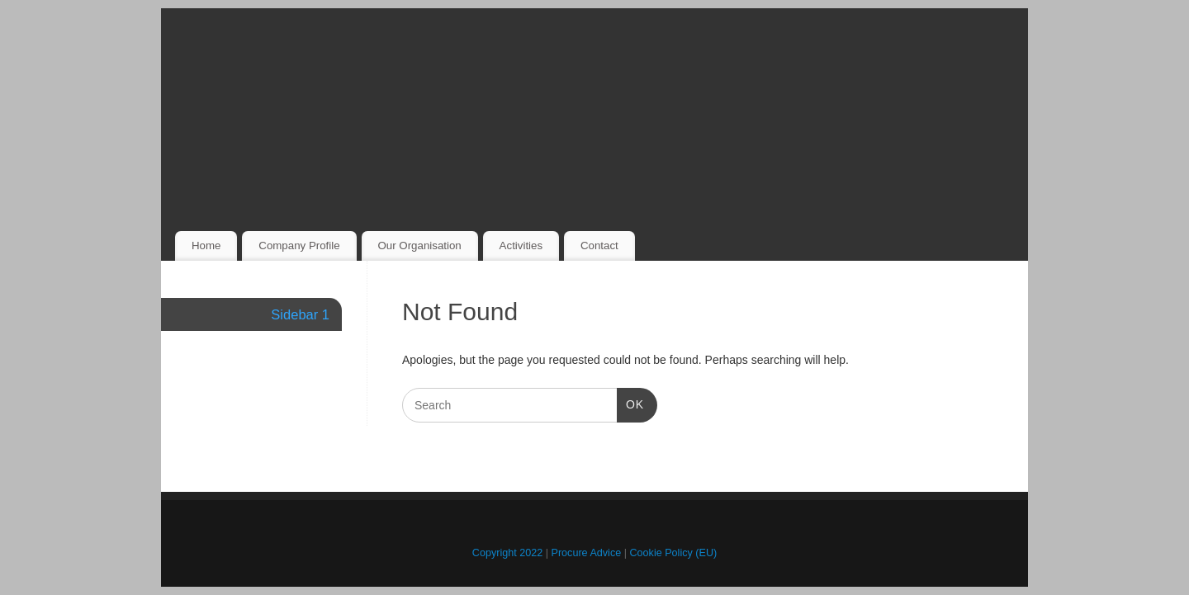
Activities (521, 245)
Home (206, 245)
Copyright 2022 (507, 553)
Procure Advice (587, 553)
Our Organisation (419, 245)
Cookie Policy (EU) (674, 553)
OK (630, 402)
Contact (599, 245)
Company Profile (298, 245)
